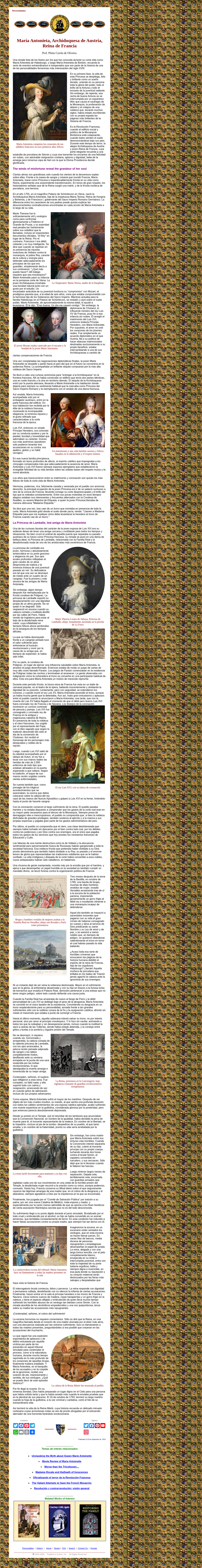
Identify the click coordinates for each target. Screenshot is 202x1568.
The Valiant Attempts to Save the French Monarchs (61, 1483)
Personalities (28, 1548)
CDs (64, 1548)
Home (49, 1548)
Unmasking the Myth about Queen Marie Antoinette (62, 1456)
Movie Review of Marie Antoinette (61, 1461)
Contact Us (83, 1548)
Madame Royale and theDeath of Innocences (62, 1472)
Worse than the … (61, 1466)
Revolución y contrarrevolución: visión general (61, 1488)
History (40, 1548)
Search (72, 1548)
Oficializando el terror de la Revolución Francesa (61, 1477)
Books (57, 1548)
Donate (93, 1548)
